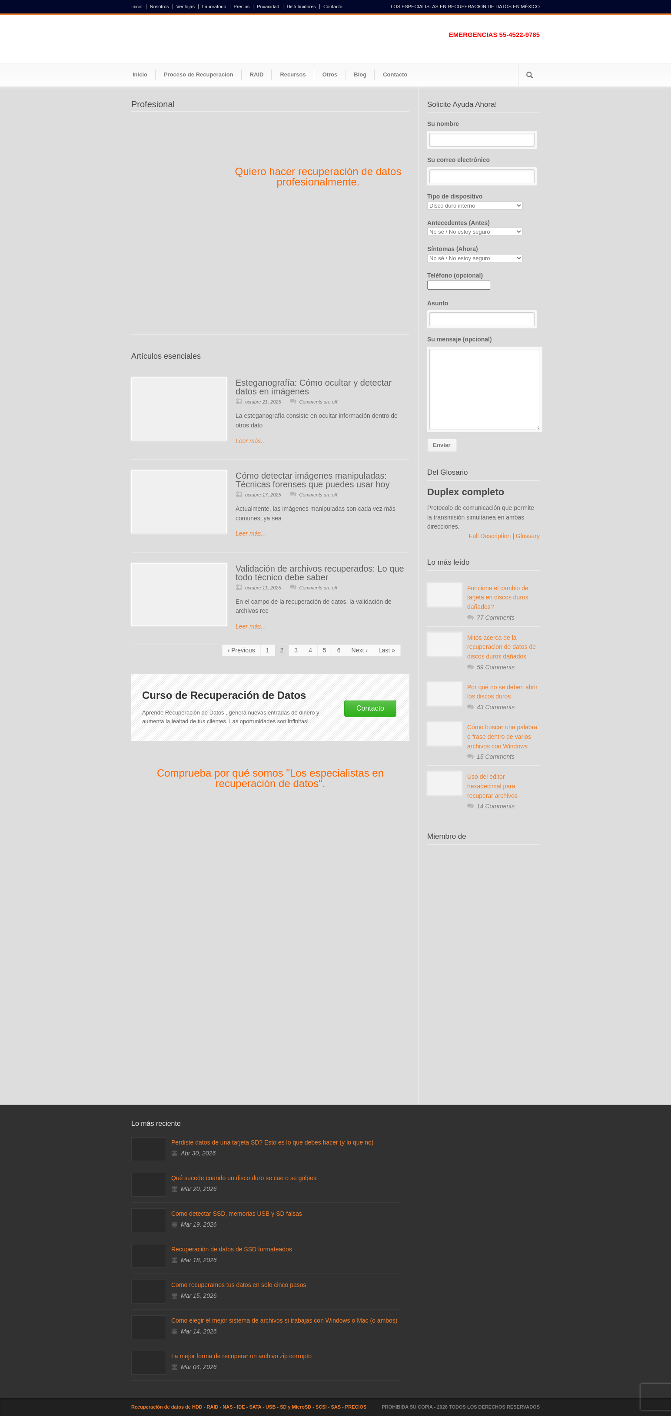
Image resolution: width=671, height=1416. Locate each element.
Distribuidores (301, 6)
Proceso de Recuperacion (198, 74)
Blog (360, 74)
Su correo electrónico (483, 169)
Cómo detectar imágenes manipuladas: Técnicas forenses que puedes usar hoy (313, 480)
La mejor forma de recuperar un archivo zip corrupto (241, 1356)
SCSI (321, 1406)
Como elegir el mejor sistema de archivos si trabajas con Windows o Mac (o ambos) (284, 1320)
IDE (241, 1406)
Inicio (137, 6)
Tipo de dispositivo (483, 201)
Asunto (483, 313)
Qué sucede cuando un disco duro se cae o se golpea (244, 1177)
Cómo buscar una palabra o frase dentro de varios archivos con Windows (502, 736)
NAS (228, 1406)
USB (271, 1406)
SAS (336, 1406)
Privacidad (268, 6)
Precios (242, 6)
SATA (255, 1406)
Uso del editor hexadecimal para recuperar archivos (492, 786)
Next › (360, 650)
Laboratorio (214, 6)
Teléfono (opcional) (458, 280)
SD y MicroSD (295, 1406)
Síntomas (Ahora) (483, 253)
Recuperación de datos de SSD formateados (231, 1249)
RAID (257, 74)
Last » (387, 650)
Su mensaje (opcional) (483, 383)
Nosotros (159, 6)
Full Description (490, 536)
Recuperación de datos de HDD (167, 1406)
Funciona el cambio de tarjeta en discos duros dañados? (497, 597)
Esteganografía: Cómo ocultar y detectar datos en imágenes (314, 387)
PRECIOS (356, 1406)
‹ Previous (241, 650)
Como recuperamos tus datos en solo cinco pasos (238, 1284)
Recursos (293, 74)
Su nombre (483, 133)
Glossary (527, 536)
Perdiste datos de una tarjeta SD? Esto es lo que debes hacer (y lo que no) (272, 1142)
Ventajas (185, 6)
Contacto (332, 6)
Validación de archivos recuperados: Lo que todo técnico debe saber (320, 573)
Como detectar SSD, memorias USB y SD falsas (236, 1213)
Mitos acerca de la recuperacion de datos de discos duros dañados (501, 647)
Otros (330, 74)
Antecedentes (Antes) (483, 227)
